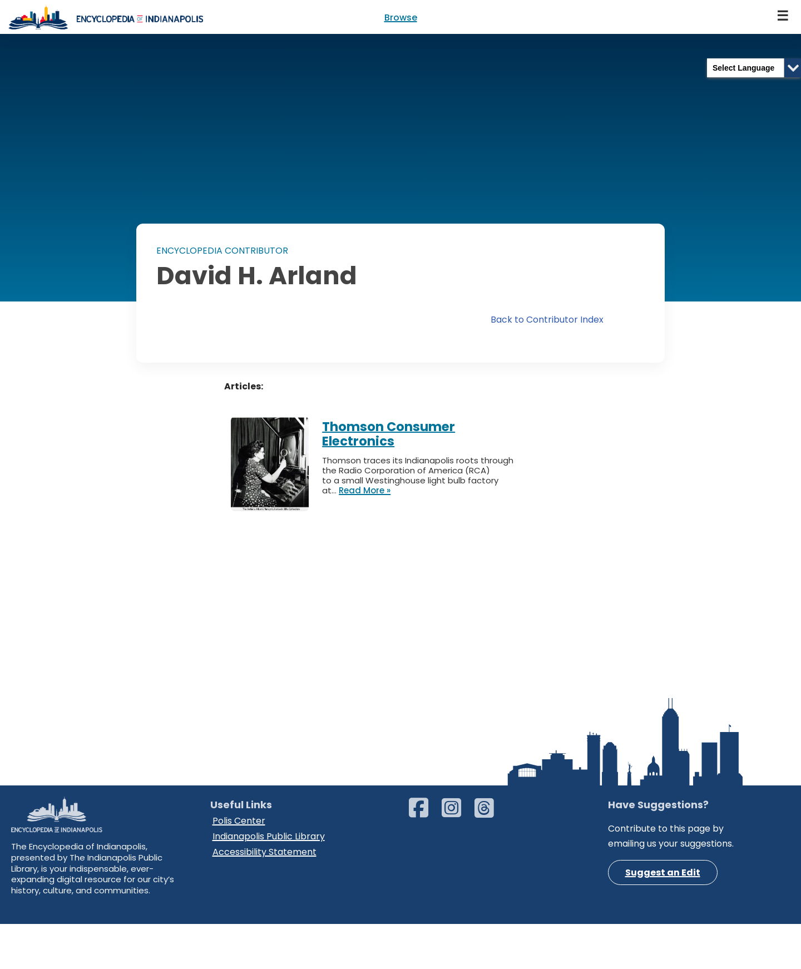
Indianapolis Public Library (268, 904)
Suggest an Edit (662, 941)
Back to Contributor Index (547, 320)
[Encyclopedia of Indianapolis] (105, 16)
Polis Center (238, 889)
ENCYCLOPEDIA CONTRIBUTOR (222, 251)
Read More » (364, 491)
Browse (400, 17)
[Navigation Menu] (783, 16)
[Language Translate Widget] (754, 67)
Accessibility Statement (264, 919)
